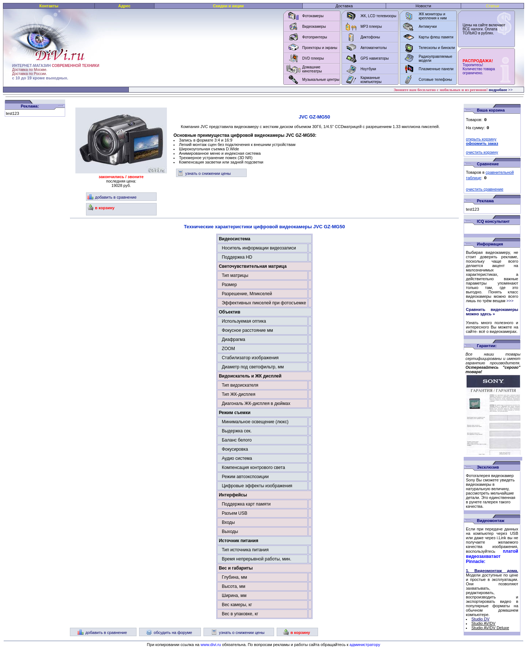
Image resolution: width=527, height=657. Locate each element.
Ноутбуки (368, 69)
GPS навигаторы (374, 58)
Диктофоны (370, 37)
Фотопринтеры (314, 37)
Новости (423, 6)
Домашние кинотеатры (312, 69)
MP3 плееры (371, 27)
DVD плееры (313, 58)
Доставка (344, 6)
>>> (510, 301)
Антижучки (428, 27)
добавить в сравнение (112, 197)
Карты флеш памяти (436, 37)
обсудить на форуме (169, 632)
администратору (365, 644)
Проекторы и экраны (319, 48)
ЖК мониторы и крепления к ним (433, 16)
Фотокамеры (313, 16)
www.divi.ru (211, 644)
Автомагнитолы (373, 48)
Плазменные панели (436, 69)
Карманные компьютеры (371, 80)
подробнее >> (501, 89)
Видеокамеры (314, 27)
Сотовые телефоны (435, 80)
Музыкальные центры (321, 80)
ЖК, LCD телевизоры (378, 16)
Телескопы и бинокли (437, 48)
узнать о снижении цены (204, 173)
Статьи (492, 6)
